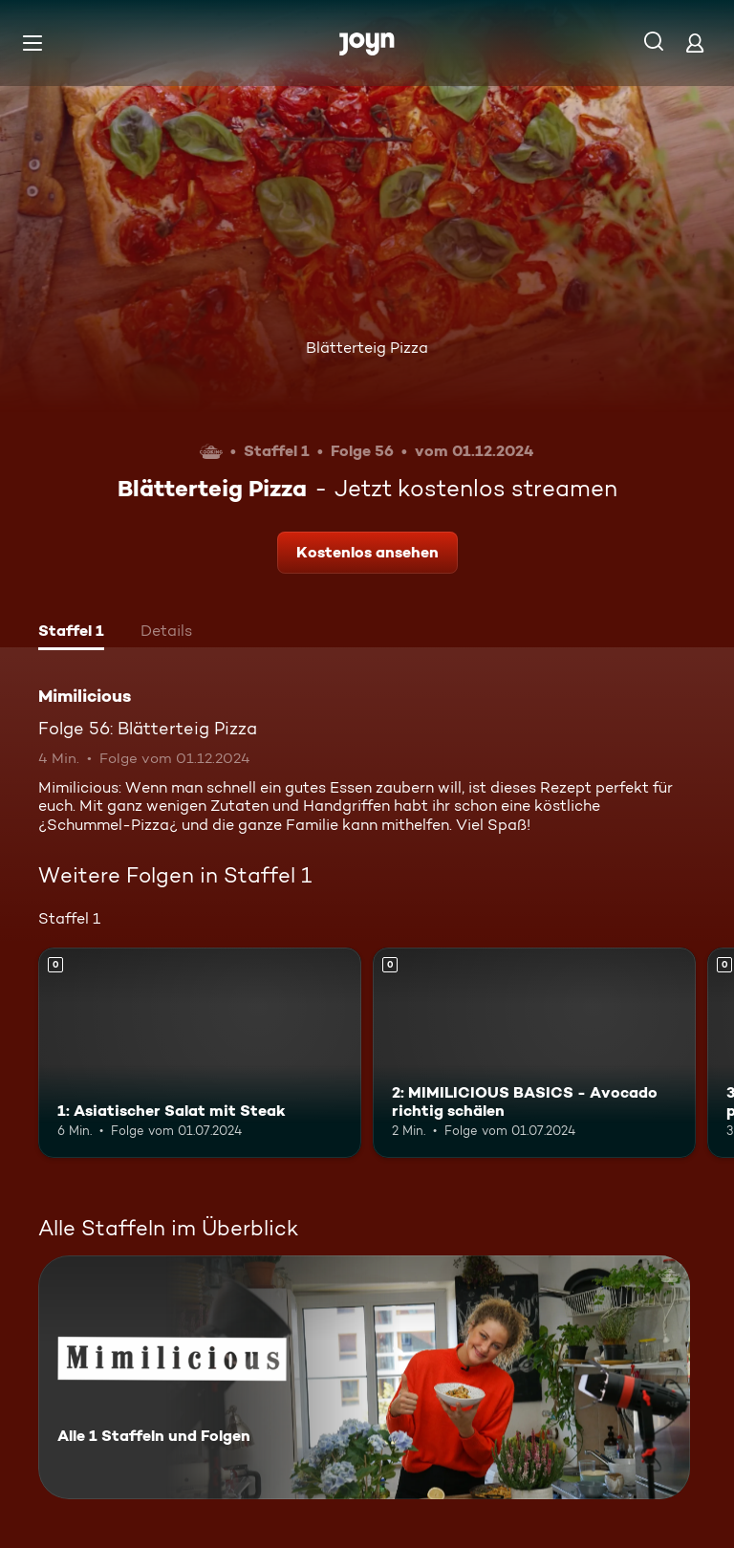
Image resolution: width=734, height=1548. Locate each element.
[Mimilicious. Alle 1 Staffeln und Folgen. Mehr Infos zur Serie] (364, 1377)
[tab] (71, 633)
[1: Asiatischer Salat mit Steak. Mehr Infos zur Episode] (199, 1053)
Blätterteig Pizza (367, 347)
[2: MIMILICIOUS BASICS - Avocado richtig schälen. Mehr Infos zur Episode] (534, 1053)
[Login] (694, 42)
